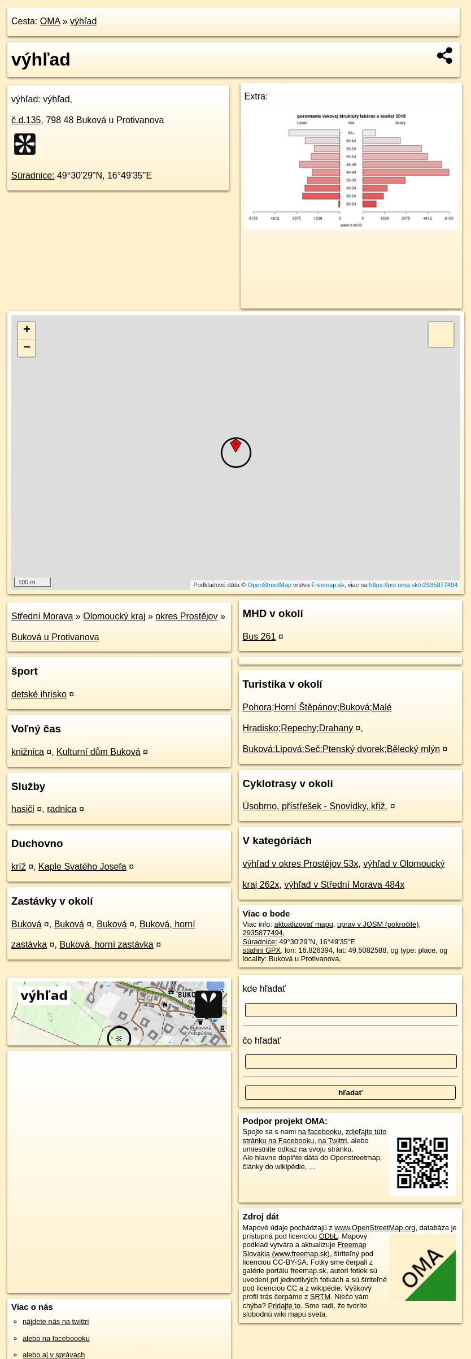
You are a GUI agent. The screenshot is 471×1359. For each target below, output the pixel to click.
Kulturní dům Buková (98, 752)
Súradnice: (33, 175)
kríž (18, 866)
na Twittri (332, 1140)
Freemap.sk (327, 584)
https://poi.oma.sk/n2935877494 (413, 584)
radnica (61, 809)
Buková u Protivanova (55, 637)
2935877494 (263, 932)
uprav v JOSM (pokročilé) (377, 924)
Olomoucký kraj (114, 616)
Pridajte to (284, 1305)
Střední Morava (42, 616)
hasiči (22, 809)
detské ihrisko (39, 694)
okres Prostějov (186, 616)
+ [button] (26, 330)
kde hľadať (264, 988)
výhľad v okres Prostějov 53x (301, 864)
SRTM (320, 1296)
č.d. (26, 120)
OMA (50, 21)
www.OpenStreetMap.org (374, 1227)
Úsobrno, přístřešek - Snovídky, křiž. (315, 806)
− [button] (26, 348)
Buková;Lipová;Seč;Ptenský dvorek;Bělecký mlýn (342, 749)
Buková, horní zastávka (106, 944)
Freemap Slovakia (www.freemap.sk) (305, 1248)
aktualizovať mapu (303, 924)
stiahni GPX (262, 950)
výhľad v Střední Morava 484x (344, 884)
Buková (26, 924)
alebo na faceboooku (56, 1338)
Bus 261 (259, 636)
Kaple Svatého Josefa (82, 866)
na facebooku (320, 1131)
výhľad (83, 21)
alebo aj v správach (54, 1355)
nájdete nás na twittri (56, 1321)
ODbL (328, 1236)
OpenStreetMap (269, 584)
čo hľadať (262, 1040)
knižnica (27, 752)
